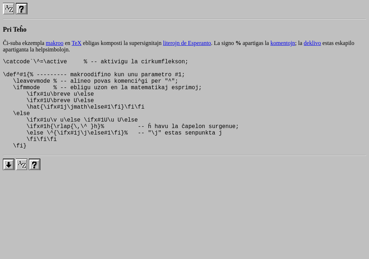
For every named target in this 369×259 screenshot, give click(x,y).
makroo (54, 43)
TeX (76, 43)
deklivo (312, 43)
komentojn (282, 43)
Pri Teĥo (15, 29)
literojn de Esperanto (187, 43)
